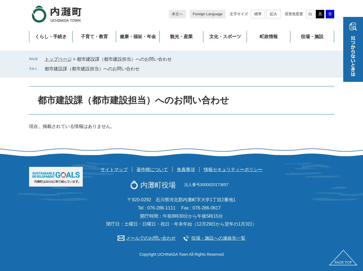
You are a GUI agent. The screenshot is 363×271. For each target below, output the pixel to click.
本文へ (177, 14)
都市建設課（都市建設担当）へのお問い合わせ (92, 68)
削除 (143, 68)
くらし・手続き (51, 36)
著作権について (152, 169)
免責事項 (186, 169)
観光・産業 (181, 36)
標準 (258, 14)
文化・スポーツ (225, 36)
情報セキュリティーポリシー (233, 169)
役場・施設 (312, 36)
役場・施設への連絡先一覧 (218, 238)
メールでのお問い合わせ (151, 238)
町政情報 (269, 36)
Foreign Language (208, 14)
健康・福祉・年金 (138, 36)
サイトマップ (114, 169)
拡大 (273, 14)
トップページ (58, 59)
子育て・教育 (94, 36)
